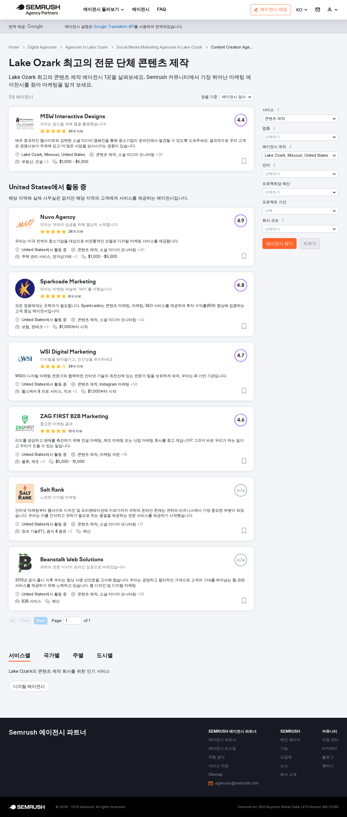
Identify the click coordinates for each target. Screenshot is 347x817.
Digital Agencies (42, 47)
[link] (140, 10)
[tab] (19, 656)
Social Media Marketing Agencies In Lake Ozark (159, 47)
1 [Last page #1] (89, 620)
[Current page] (72, 620)
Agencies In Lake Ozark (86, 47)
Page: (57, 620)
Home (14, 47)
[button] (302, 10)
